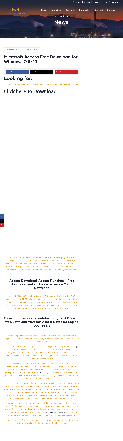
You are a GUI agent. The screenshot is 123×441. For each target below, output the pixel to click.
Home (44, 10)
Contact (98, 10)
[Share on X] (41, 72)
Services (70, 10)
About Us (56, 10)
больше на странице (55, 412)
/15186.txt (40, 372)
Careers (111, 10)
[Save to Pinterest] (66, 72)
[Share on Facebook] (17, 72)
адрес (77, 346)
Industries (84, 10)
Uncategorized (65, 16)
